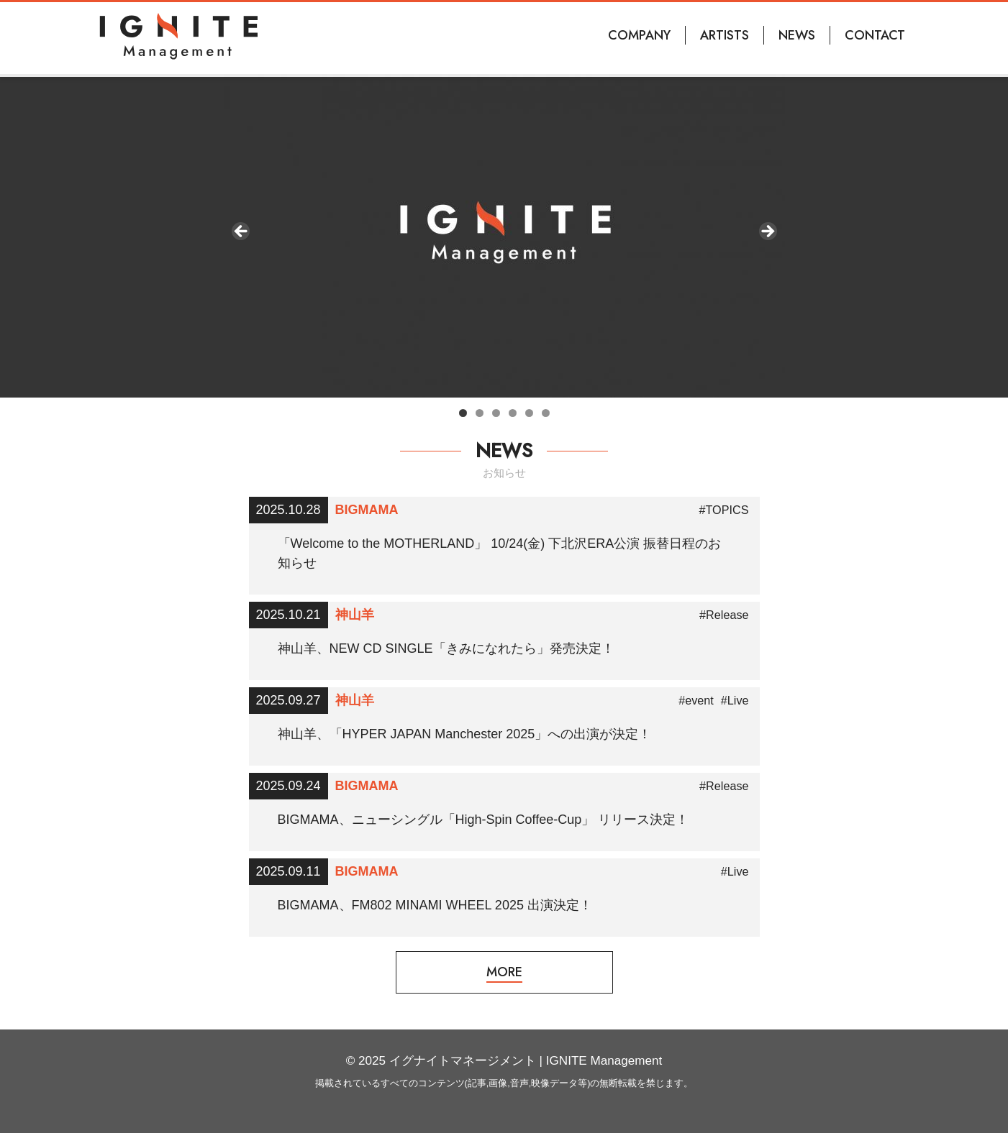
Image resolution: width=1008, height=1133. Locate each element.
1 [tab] (463, 413)
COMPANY (639, 35)
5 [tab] (529, 413)
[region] (504, 236)
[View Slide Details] (504, 236)
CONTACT (875, 35)
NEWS (796, 35)
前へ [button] (242, 232)
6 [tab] (546, 413)
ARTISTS (724, 35)
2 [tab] (479, 413)
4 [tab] (513, 413)
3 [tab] (496, 413)
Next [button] (767, 232)
